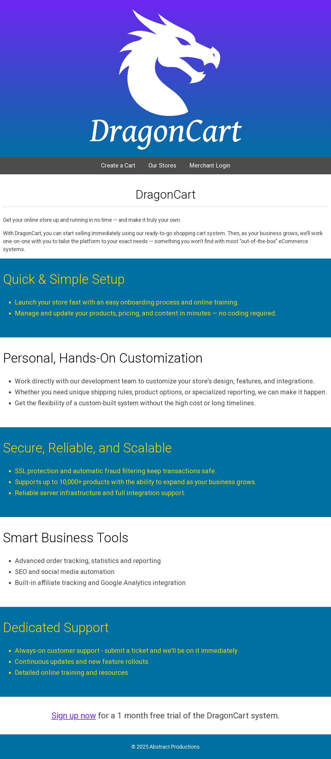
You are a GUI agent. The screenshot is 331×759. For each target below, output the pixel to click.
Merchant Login (209, 165)
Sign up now (74, 715)
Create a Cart (118, 165)
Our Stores (162, 165)
